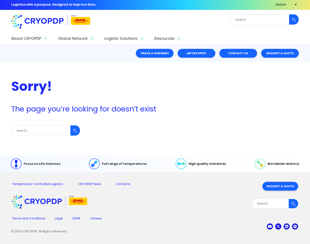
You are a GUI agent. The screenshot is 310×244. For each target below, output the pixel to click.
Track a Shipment (154, 53)
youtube (270, 226)
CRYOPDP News (89, 184)
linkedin (287, 226)
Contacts (123, 184)
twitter (278, 226)
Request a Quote (280, 53)
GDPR (76, 218)
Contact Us (238, 53)
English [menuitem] (281, 4)
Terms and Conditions (28, 218)
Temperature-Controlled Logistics (37, 184)
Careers (96, 218)
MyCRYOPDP (196, 53)
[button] (29, 38)
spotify (295, 226)
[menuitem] (281, 4)
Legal (59, 218)
